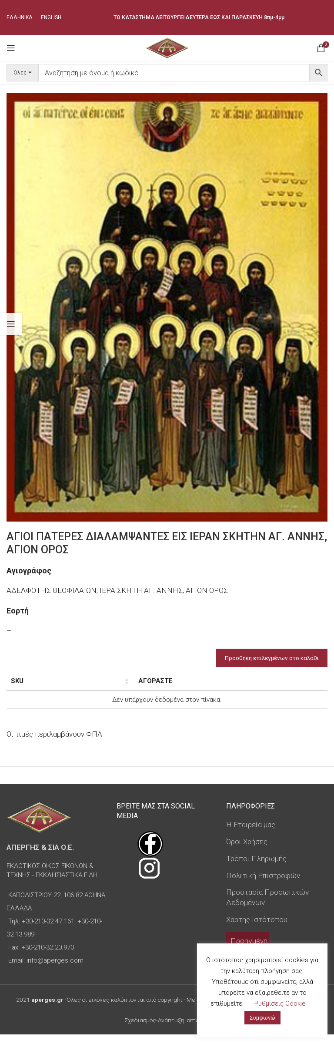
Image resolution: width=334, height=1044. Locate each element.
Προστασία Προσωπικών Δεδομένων (267, 906)
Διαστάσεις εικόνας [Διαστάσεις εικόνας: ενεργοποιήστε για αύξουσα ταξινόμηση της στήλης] (92, 685)
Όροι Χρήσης (246, 851)
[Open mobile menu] (11, 48)
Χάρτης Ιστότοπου (256, 929)
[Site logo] (167, 47)
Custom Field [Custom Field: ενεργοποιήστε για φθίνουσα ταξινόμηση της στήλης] (291, 685)
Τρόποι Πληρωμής (256, 868)
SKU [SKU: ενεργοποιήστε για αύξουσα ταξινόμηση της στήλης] (17, 681)
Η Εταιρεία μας (250, 834)
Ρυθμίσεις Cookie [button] (280, 1003)
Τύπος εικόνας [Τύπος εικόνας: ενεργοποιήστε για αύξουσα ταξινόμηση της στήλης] (158, 685)
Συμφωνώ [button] (262, 1017)
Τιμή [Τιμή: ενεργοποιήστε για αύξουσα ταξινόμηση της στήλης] (209, 681)
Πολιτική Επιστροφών (263, 884)
